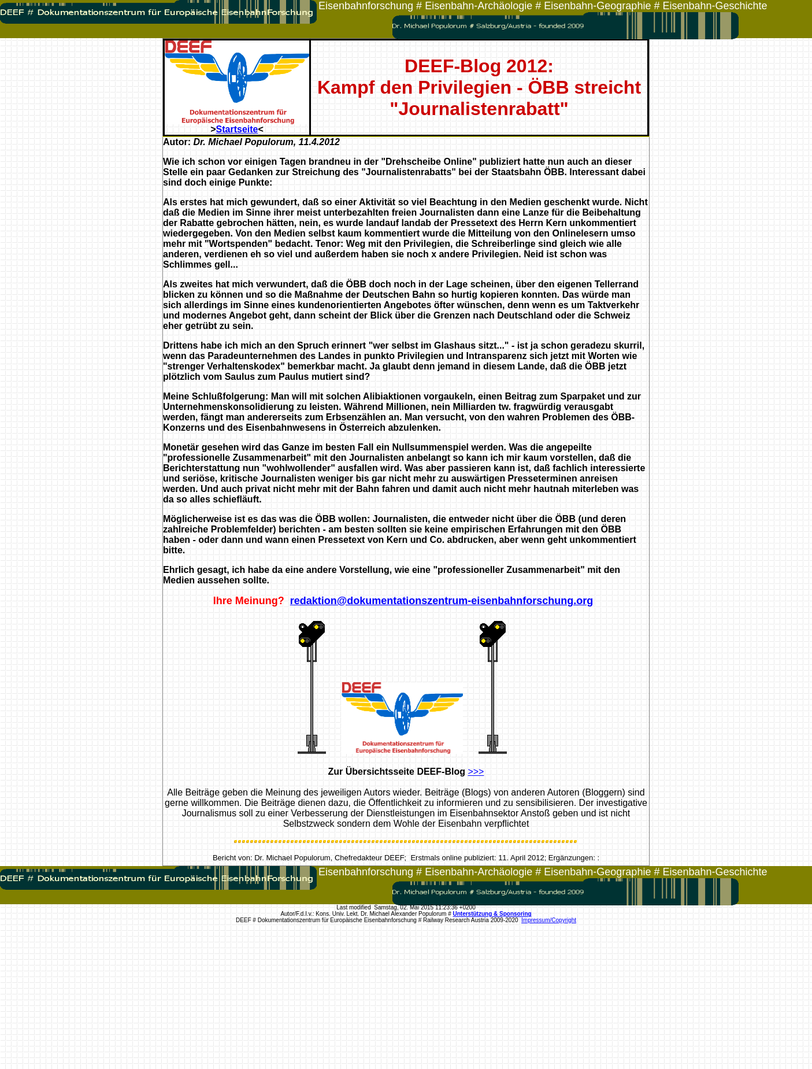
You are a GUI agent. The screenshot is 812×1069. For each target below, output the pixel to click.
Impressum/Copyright (548, 920)
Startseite (237, 129)
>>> (476, 771)
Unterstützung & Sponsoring (492, 914)
